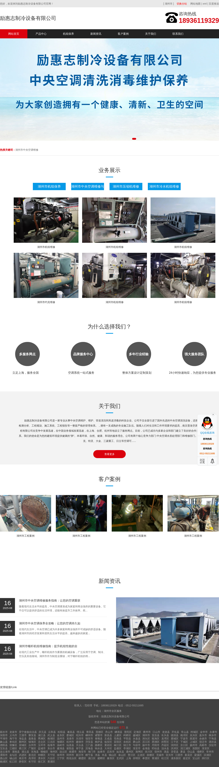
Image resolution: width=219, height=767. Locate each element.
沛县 (97, 754)
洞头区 (146, 738)
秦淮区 (111, 758)
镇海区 (32, 741)
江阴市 (179, 754)
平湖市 (4, 738)
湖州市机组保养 (49, 186)
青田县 (90, 731)
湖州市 (146, 735)
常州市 (210, 751)
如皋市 (101, 751)
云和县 (52, 731)
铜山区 (112, 754)
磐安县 (32, 735)
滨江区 (146, 741)
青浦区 (156, 758)
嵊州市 (89, 735)
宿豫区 (13, 745)
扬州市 (193, 745)
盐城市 (42, 748)
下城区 (184, 741)
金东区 (61, 735)
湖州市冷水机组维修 (164, 186)
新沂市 (80, 754)
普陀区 (128, 731)
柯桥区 (127, 735)
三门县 (89, 745)
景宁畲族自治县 (28, 731)
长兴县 (165, 735)
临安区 (108, 741)
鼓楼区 (150, 754)
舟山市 (109, 731)
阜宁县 (80, 748)
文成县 (108, 738)
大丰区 (108, 748)
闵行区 (206, 758)
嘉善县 (32, 738)
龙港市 (70, 738)
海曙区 (61, 741)
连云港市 (5, 751)
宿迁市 (203, 741)
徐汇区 (42, 761)
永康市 (213, 731)
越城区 (137, 735)
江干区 (174, 741)
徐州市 (61, 754)
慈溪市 (193, 738)
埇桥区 (200, 751)
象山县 (4, 741)
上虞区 (118, 735)
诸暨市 (99, 735)
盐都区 (118, 748)
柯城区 (194, 731)
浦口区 (92, 758)
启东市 (111, 751)
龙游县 (166, 731)
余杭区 (127, 741)
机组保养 (68, 33)
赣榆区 (44, 751)
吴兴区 (193, 735)
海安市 (82, 751)
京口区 (184, 745)
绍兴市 (80, 735)
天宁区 (51, 754)
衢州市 (147, 731)
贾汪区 (131, 754)
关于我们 (150, 33)
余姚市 (203, 738)
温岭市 (61, 745)
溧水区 (42, 758)
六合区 (51, 758)
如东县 (120, 751)
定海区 (137, 731)
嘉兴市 (203, 735)
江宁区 (61, 758)
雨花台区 (71, 758)
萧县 (182, 751)
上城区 (193, 741)
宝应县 (4, 748)
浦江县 (42, 735)
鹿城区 (174, 738)
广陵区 (32, 748)
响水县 (99, 748)
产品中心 (41, 33)
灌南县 (16, 751)
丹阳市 (156, 745)
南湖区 (51, 738)
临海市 (51, 745)
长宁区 (32, 761)
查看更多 (109, 454)
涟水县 (165, 748)
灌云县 (25, 751)
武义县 (51, 735)
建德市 (80, 741)
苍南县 (118, 738)
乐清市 (80, 738)
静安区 (23, 761)
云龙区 (141, 754)
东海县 (35, 751)
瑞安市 (89, 738)
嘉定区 (187, 758)
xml (205, 3)
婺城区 (70, 735)
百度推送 (214, 3)
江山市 (156, 731)
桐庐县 (99, 741)
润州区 (174, 745)
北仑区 (42, 741)
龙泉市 (13, 731)
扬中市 (146, 745)
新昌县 (108, 735)
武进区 (23, 754)
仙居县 (70, 745)
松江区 (165, 758)
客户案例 (123, 33)
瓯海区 (156, 738)
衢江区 (23, 748)
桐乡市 (212, 735)
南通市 (73, 751)
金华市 (204, 731)
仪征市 (212, 745)
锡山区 (13, 758)
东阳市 (4, 735)
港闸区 (139, 751)
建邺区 (101, 758)
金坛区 (13, 754)
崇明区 (137, 758)
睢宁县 (89, 754)
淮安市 (137, 748)
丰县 (104, 754)
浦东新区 (176, 758)
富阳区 (118, 741)
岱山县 (191, 751)
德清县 (174, 735)
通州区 (130, 751)
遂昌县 (71, 731)
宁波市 (184, 738)
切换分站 (182, 3)
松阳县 (61, 731)
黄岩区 (108, 745)
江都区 (13, 748)
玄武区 (120, 758)
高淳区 (32, 758)
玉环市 (42, 745)
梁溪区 (198, 754)
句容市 (137, 745)
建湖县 (61, 748)
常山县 (185, 731)
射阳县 (70, 748)
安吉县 (156, 735)
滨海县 (89, 748)
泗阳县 (4, 745)
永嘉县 (137, 738)
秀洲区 (42, 738)
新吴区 (188, 754)
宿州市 (158, 751)
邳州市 (70, 754)
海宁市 (13, 738)
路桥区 (99, 745)
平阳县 (127, 738)
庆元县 (42, 731)
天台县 (80, 745)
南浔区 (184, 735)
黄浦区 (51, 761)
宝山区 (196, 758)
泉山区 (122, 754)
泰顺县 (99, 738)
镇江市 (127, 745)
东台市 (51, 748)
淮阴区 (196, 748)
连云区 (63, 751)
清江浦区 (185, 748)
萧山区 (137, 741)
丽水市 (4, 731)
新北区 (32, 754)
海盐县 (23, 738)
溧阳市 (4, 754)
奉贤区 (146, 758)
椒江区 (118, 745)
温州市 (61, 738)
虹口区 (13, 761)
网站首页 (13, 33)
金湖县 (146, 748)
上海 (128, 758)
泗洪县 (212, 741)
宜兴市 (169, 754)
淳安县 (89, 741)
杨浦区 (4, 761)
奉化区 (13, 741)
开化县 (175, 731)
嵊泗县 (118, 731)
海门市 (92, 751)
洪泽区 (174, 748)
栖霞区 (82, 758)
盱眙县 (156, 748)
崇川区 (149, 751)
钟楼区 (42, 754)
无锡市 (160, 754)
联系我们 (177, 33)
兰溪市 (23, 735)
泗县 (166, 751)
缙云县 (80, 731)
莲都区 (99, 731)
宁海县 (212, 738)
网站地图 (195, 3)
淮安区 (206, 748)
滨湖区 (207, 754)
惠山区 (4, 758)
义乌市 (13, 735)
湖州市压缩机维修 (126, 186)
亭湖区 (127, 748)
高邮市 (203, 745)
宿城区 (23, 745)
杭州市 (70, 741)
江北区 (51, 741)
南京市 (23, 758)
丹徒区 (165, 745)
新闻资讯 (95, 33)
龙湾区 (165, 738)
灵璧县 (174, 751)
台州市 (32, 745)
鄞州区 (23, 741)
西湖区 (156, 741)
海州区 (54, 751)
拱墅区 (165, 741)
